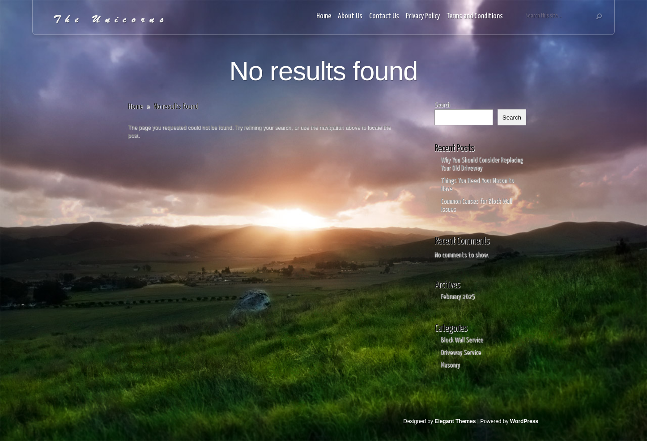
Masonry (450, 365)
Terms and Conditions (475, 16)
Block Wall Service (462, 340)
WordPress (524, 421)
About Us (350, 16)
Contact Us (384, 16)
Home (323, 16)
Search (442, 105)
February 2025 (458, 296)
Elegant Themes (455, 421)
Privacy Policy (423, 16)
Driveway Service (461, 352)
